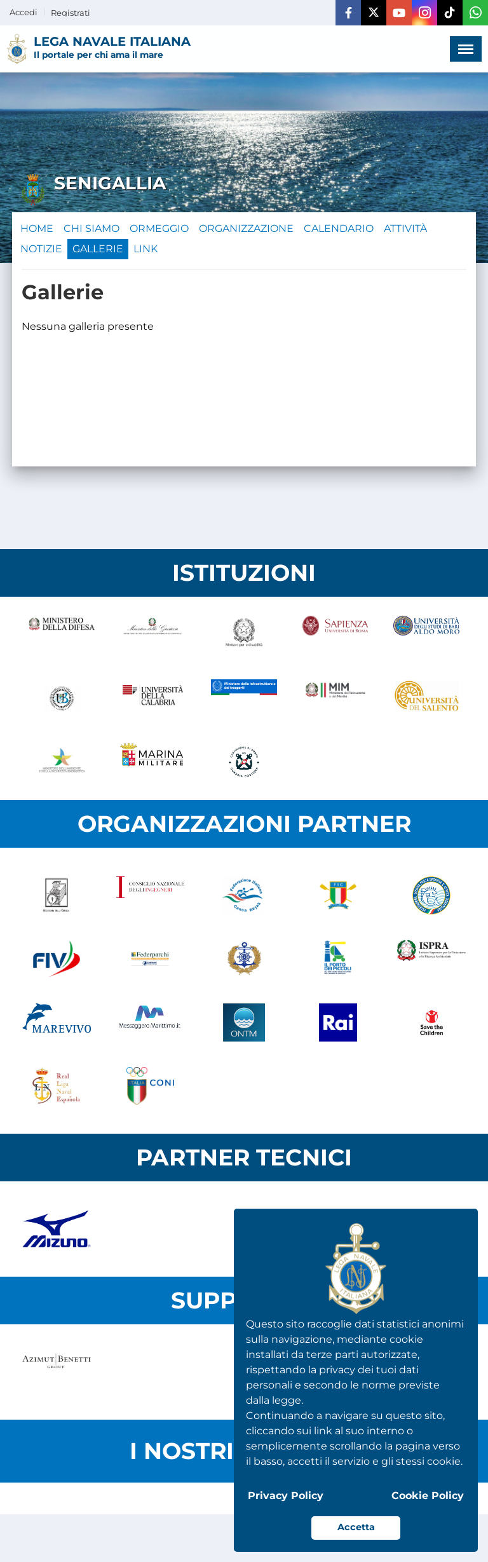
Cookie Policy (427, 1496)
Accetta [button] (356, 1527)
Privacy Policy (285, 1496)
